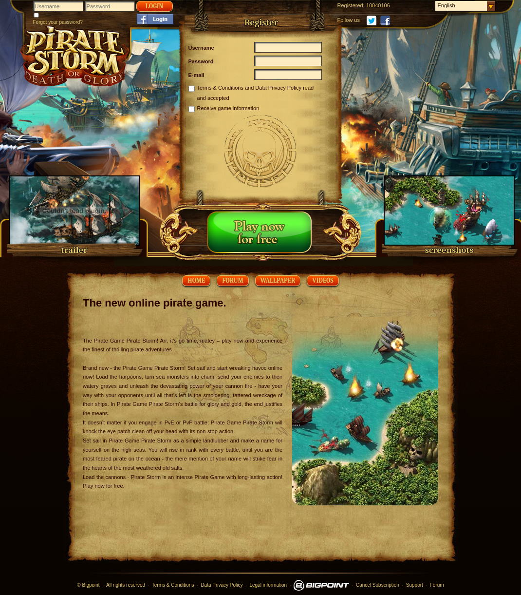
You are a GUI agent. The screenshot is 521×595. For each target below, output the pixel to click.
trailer (74, 250)
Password (201, 61)
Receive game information (228, 108)
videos (322, 280)
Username (201, 48)
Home (196, 280)
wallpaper (278, 280)
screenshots (449, 250)
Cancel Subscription (377, 585)
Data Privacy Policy (278, 88)
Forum (232, 280)
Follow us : (350, 20)
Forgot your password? (58, 22)
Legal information (268, 585)
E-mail (196, 75)
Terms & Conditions (220, 88)
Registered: (351, 5)
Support (414, 585)
